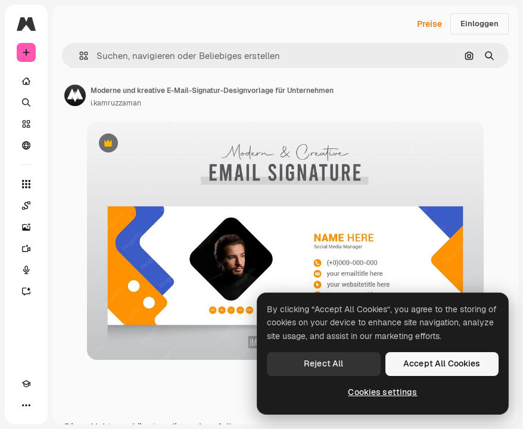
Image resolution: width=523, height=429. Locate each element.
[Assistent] (26, 291)
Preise (429, 23)
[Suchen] (26, 102)
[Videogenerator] (26, 248)
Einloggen (479, 23)
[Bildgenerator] (26, 227)
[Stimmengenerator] (26, 269)
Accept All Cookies (442, 363)
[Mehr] (26, 405)
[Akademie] (26, 383)
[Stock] (26, 123)
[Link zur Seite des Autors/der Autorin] (75, 95)
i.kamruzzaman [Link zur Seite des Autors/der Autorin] (116, 103)
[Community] (26, 145)
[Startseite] (26, 81)
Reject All (323, 363)
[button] (79, 55)
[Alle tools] (26, 184)
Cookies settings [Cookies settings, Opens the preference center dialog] (382, 392)
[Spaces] (26, 205)
